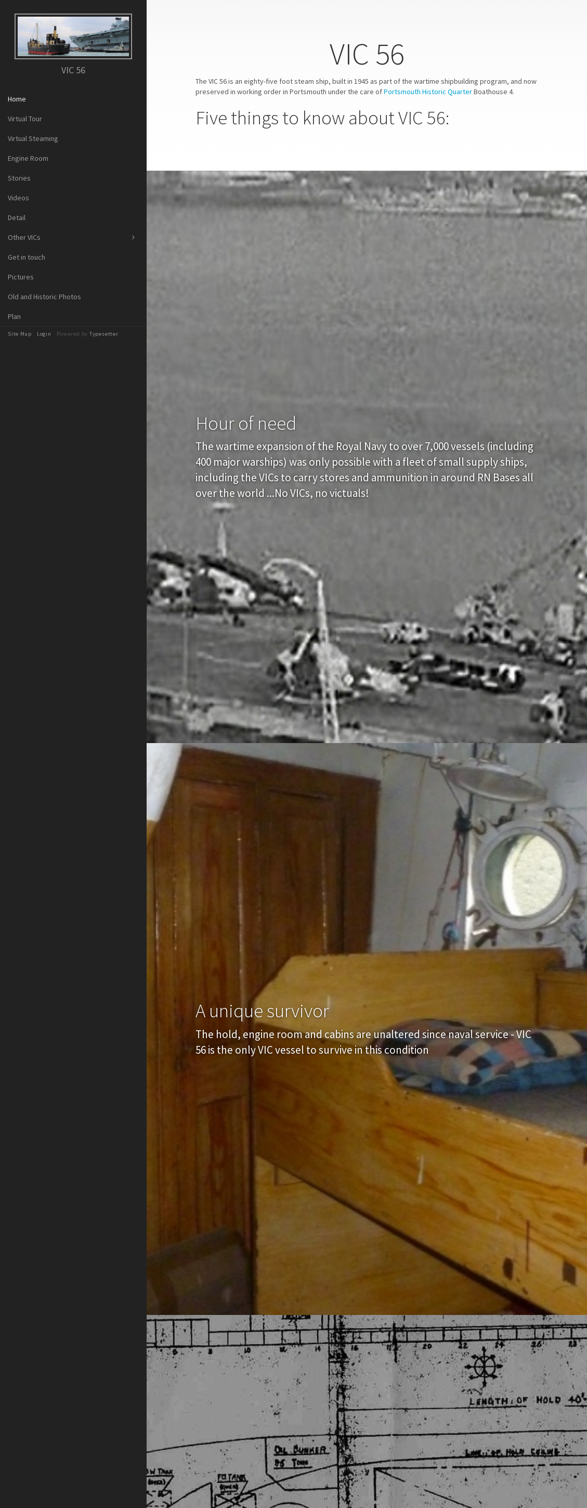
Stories (19, 178)
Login (44, 333)
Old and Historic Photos (44, 296)
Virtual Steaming (33, 138)
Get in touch (26, 257)
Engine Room (28, 158)
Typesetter (104, 333)
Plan (14, 316)
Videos (18, 197)
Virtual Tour (25, 118)
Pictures (21, 277)
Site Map (19, 333)
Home (17, 99)
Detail (16, 217)
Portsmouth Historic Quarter (428, 91)
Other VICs (24, 237)
